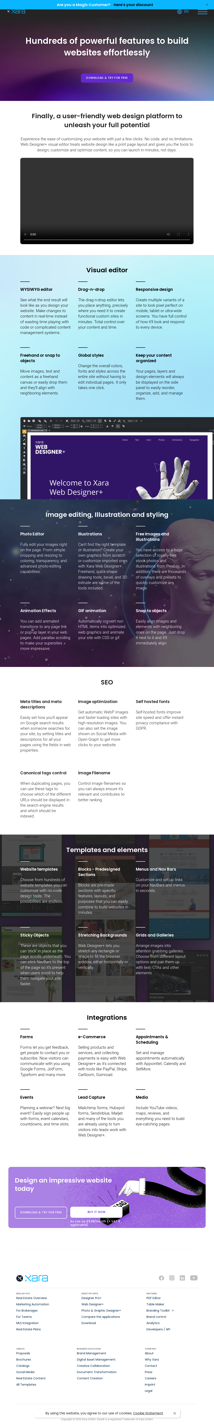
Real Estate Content (31, 1378)
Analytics (153, 1323)
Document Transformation (97, 1372)
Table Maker (155, 1304)
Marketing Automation (32, 1304)
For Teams (24, 1317)
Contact (151, 1366)
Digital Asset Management (96, 1359)
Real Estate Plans (28, 1329)
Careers (150, 1378)
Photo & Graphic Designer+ (101, 1310)
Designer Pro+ (92, 1298)
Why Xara (152, 1359)
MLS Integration (27, 1323)
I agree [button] (174, 1413)
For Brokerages (27, 1310)
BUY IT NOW (96, 1214)
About (149, 1353)
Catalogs (22, 1366)
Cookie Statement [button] (148, 1413)
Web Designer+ (93, 1304)
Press (148, 1372)
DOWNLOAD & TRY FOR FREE (107, 78)
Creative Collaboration (93, 1366)
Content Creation (90, 1378)
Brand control (156, 1317)
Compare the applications (101, 1317)
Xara (15, 11)
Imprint (150, 1384)
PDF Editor (153, 1298)
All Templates (26, 1384)
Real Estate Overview (31, 1298)
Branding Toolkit (158, 1310)
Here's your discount (133, 4)
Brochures (23, 1359)
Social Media (25, 1372)
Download (89, 1323)
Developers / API (158, 1329)
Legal (148, 1391)
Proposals (23, 1353)
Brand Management (91, 1353)
